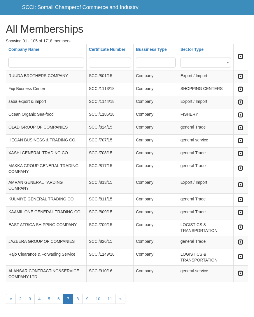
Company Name (23, 49)
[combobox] (206, 62)
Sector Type (192, 49)
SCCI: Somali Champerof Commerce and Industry (80, 7)
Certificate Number (107, 49)
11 (110, 299)
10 (98, 299)
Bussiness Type (151, 49)
